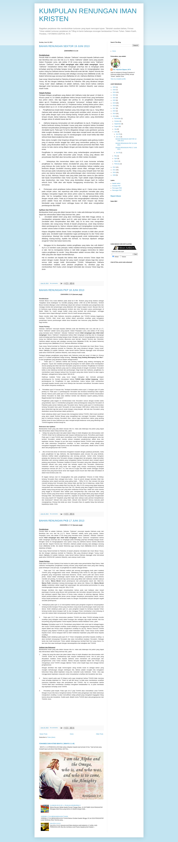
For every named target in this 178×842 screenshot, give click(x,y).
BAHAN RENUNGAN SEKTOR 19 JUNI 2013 (64, 46)
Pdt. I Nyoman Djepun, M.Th (122, 69)
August (116, 126)
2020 (114, 100)
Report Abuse (116, 196)
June (116, 132)
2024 (114, 92)
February (117, 164)
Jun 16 (118, 137)
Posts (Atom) (51, 737)
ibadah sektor (116, 183)
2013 (114, 116)
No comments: (54, 283)
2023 (114, 95)
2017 (114, 108)
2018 (114, 105)
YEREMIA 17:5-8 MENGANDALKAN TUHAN (54, 816)
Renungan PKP (117, 190)
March (116, 161)
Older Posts (99, 734)
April (115, 158)
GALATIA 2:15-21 (55, 823)
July (115, 129)
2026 (114, 87)
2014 (114, 113)
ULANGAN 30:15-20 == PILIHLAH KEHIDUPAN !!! (65, 805)
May (115, 156)
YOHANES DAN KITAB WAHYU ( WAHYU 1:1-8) (56, 743)
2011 (114, 170)
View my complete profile (118, 79)
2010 (114, 172)
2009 (114, 175)
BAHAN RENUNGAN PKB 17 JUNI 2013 (61, 520)
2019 (114, 103)
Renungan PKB (117, 188)
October (117, 121)
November (117, 118)
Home (72, 734)
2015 (114, 111)
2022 (114, 97)
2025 (114, 90)
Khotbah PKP (116, 186)
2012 (114, 167)
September (117, 124)
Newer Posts (43, 734)
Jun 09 (118, 152)
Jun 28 (118, 134)
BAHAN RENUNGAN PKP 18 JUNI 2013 (61, 290)
